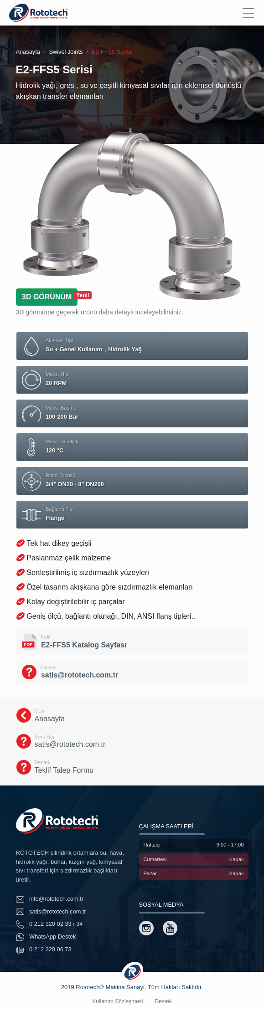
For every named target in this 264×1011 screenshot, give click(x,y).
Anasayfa (28, 51)
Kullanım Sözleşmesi (117, 1001)
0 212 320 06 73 (44, 949)
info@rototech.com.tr (50, 899)
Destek (163, 1001)
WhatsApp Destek (46, 937)
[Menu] (248, 13)
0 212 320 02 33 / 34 (49, 924)
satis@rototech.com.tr (51, 912)
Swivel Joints (66, 51)
